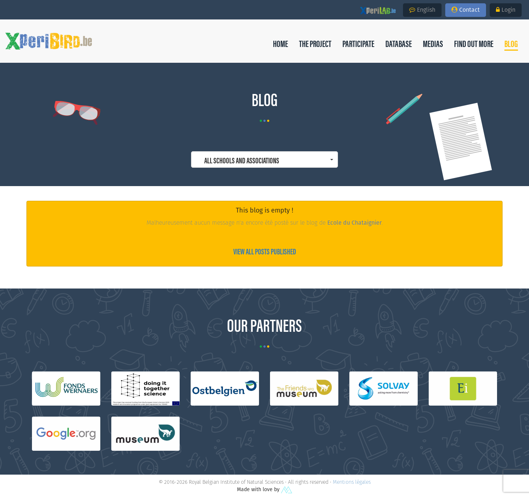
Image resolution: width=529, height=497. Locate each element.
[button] (511, 43)
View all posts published (264, 251)
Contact (465, 10)
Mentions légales (352, 482)
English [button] (422, 10)
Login (505, 10)
